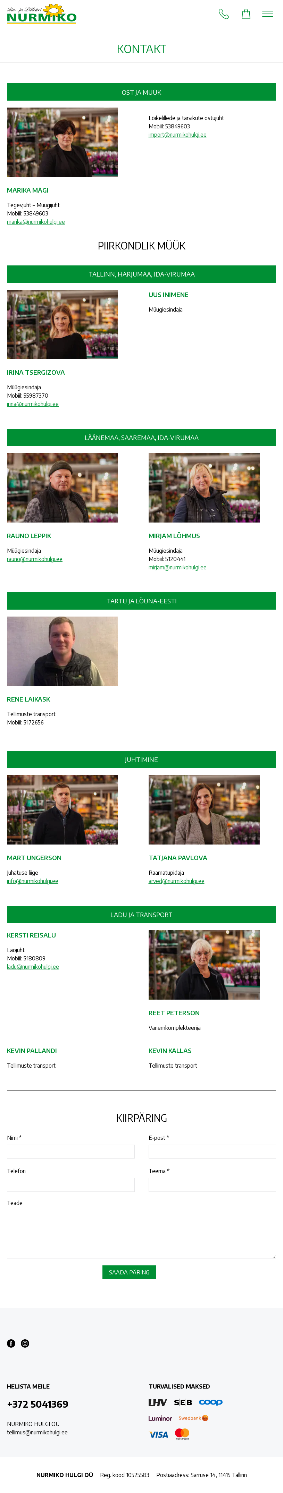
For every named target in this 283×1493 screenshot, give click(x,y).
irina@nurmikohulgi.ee (33, 403)
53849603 (36, 213)
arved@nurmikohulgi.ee (177, 880)
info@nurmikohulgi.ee (32, 880)
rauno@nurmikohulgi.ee (35, 558)
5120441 (175, 558)
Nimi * (14, 1137)
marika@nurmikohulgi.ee (36, 221)
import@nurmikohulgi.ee (178, 134)
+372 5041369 (37, 1404)
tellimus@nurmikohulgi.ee (37, 1432)
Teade (15, 1202)
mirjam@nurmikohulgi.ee (178, 567)
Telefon (16, 1171)
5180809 (34, 958)
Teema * (159, 1171)
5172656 (34, 722)
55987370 (36, 395)
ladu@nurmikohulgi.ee (33, 966)
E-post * (159, 1137)
